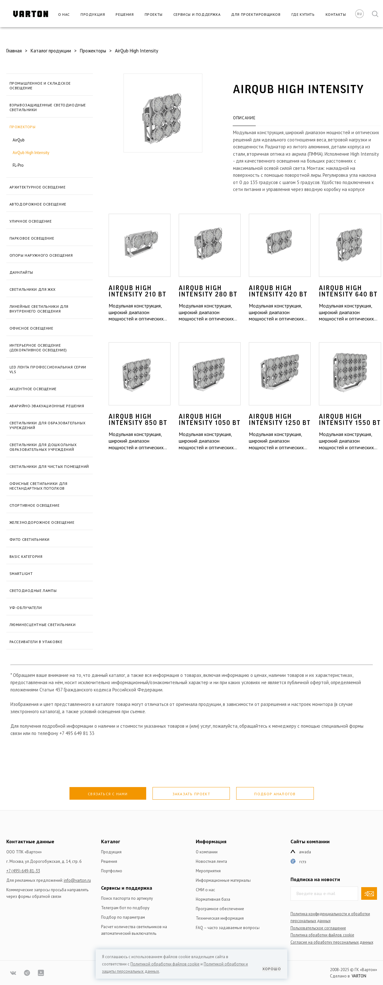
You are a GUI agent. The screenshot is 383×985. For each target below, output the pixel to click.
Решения (125, 14)
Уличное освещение (30, 221)
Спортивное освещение (34, 505)
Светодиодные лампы (33, 590)
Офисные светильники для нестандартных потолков (38, 486)
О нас (64, 14)
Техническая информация (220, 918)
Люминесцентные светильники (42, 624)
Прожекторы (22, 126)
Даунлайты (21, 272)
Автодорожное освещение (37, 204)
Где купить (303, 14)
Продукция (93, 14)
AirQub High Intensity (31, 152)
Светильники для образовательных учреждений (47, 425)
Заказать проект (191, 793)
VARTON (359, 976)
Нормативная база (213, 899)
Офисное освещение (31, 328)
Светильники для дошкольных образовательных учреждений (43, 447)
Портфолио (111, 871)
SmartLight (21, 573)
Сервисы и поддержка (196, 14)
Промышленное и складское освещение (40, 85)
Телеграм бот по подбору (125, 907)
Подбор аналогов (275, 793)
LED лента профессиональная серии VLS (47, 369)
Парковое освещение (31, 238)
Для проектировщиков (255, 14)
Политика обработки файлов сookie (322, 934)
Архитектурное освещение (37, 187)
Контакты (336, 14)
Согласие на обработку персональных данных (331, 942)
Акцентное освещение (33, 388)
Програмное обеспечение (220, 908)
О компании (207, 852)
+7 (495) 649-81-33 (23, 871)
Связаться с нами (108, 793)
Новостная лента (211, 861)
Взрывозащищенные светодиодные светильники (47, 107)
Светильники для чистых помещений (49, 466)
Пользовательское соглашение (318, 927)
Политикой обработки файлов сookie (165, 964)
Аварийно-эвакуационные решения (46, 405)
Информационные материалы (223, 880)
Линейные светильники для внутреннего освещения (39, 308)
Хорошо (271, 968)
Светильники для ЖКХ (32, 289)
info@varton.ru (77, 880)
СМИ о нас (205, 889)
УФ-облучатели (25, 607)
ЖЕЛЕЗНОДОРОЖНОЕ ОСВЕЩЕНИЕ (42, 522)
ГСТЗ (302, 861)
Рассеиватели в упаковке (36, 641)
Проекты (154, 14)
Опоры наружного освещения (41, 255)
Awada (305, 852)
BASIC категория (26, 556)
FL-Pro (18, 165)
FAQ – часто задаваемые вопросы (228, 927)
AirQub (19, 140)
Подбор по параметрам (123, 917)
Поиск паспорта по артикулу (127, 898)
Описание (244, 118)
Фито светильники (29, 539)
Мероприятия (208, 871)
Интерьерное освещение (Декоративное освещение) (38, 347)
